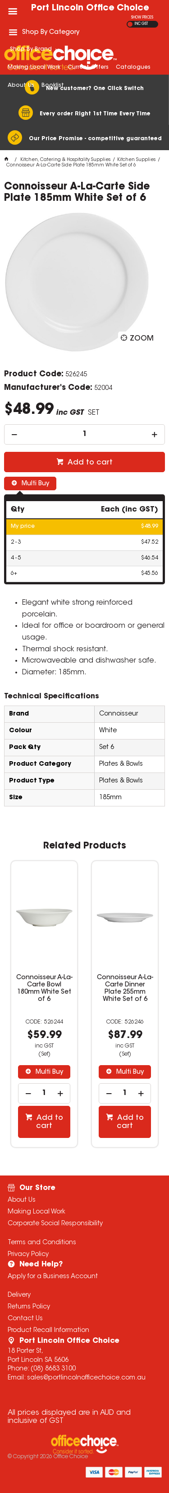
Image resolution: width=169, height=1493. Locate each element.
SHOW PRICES (142, 17)
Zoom (142, 338)
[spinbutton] (84, 434)
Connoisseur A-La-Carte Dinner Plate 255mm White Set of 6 (124, 989)
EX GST (130, 24)
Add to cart (89, 462)
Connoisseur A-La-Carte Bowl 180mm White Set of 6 (44, 989)
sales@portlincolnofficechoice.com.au (86, 1378)
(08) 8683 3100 (53, 1369)
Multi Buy (34, 484)
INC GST (141, 24)
